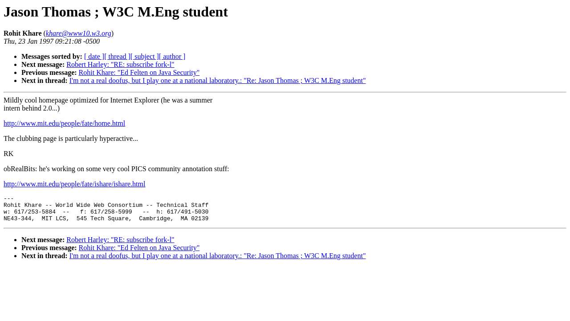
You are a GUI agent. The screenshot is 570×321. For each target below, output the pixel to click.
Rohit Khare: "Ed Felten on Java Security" (139, 72)
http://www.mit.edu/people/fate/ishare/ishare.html (74, 184)
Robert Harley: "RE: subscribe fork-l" (120, 64)
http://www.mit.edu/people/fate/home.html (64, 123)
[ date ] (94, 56)
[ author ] (172, 56)
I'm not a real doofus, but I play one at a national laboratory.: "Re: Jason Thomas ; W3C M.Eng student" (217, 80)
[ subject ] (144, 56)
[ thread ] (117, 56)
